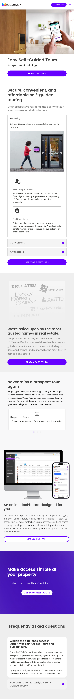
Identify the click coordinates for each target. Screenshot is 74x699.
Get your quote (59, 5)
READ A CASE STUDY (37, 362)
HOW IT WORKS (37, 73)
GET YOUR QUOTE (36, 539)
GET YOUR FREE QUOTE (37, 592)
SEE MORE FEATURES (37, 262)
